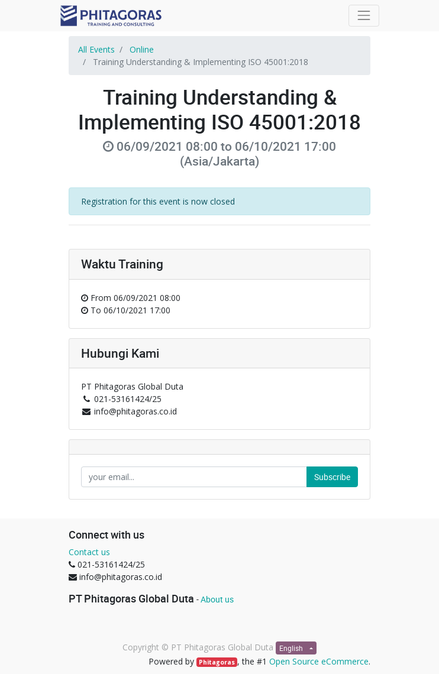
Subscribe (332, 476)
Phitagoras (217, 662)
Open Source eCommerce (319, 661)
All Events (96, 49)
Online (142, 49)
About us (217, 599)
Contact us (89, 552)
